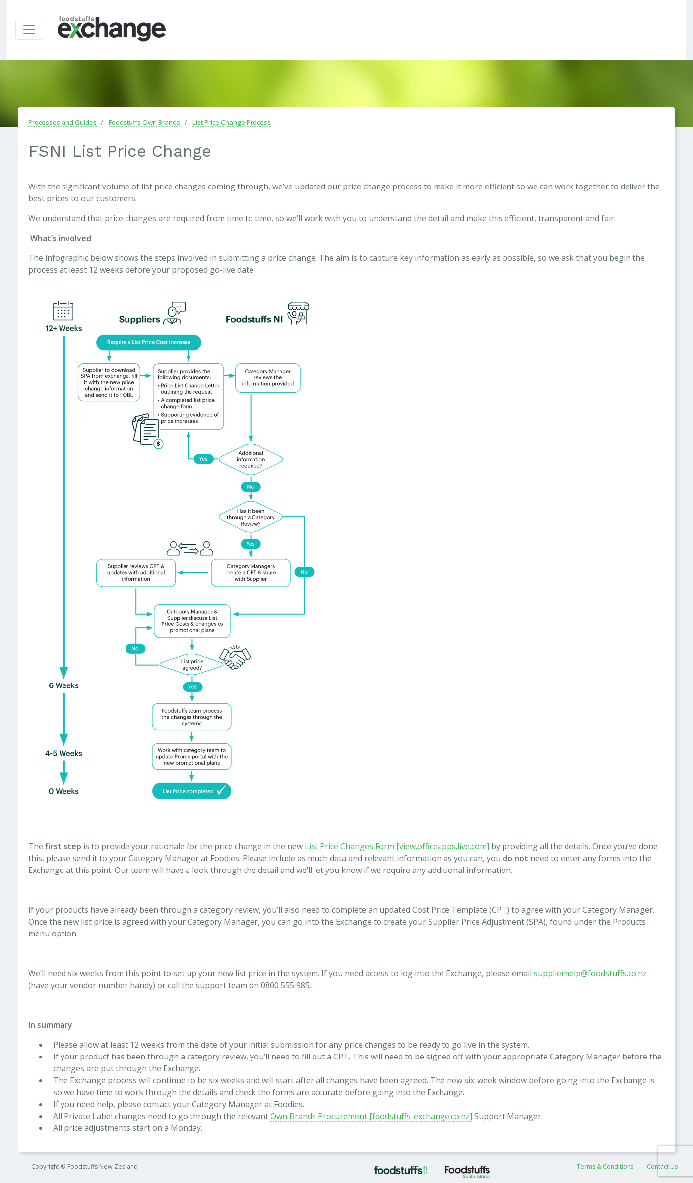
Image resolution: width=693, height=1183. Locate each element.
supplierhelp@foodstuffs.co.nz (590, 973)
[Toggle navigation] (29, 30)
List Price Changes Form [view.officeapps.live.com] (397, 846)
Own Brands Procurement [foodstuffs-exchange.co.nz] (371, 1116)
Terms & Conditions (605, 1167)
